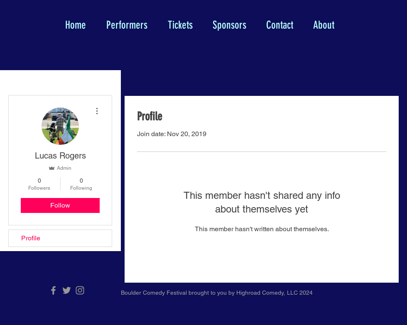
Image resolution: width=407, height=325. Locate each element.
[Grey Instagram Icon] (80, 290)
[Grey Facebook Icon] (53, 290)
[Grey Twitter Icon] (66, 290)
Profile (30, 238)
